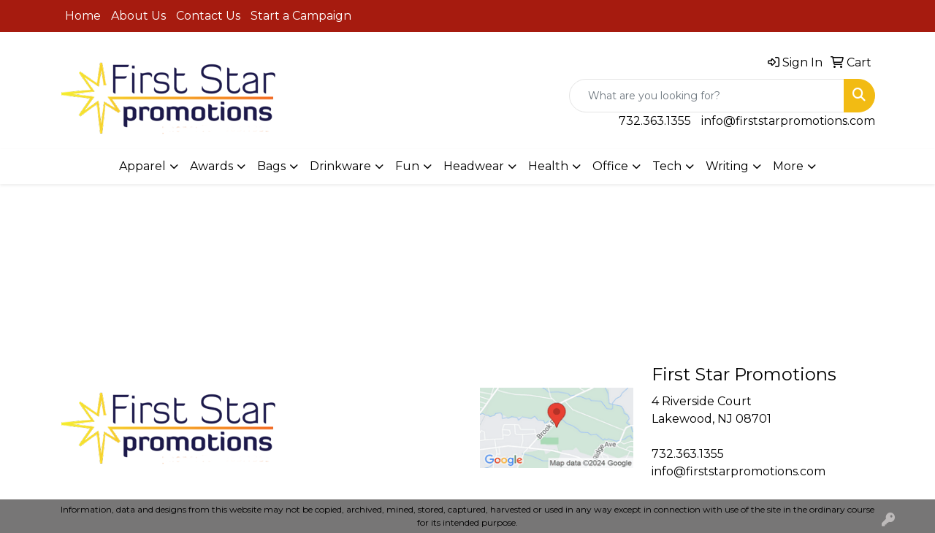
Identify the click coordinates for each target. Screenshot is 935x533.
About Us (138, 16)
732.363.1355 (655, 121)
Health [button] (548, 166)
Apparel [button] (142, 166)
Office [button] (610, 166)
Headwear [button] (473, 166)
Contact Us (208, 16)
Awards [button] (211, 166)
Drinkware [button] (340, 166)
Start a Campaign (301, 16)
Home (83, 16)
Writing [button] (727, 166)
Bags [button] (271, 166)
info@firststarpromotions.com (788, 121)
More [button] (788, 166)
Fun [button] (407, 166)
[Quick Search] (706, 95)
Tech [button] (667, 166)
